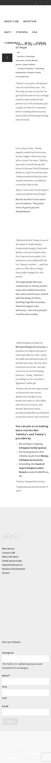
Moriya (35, 60)
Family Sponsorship (12, 560)
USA (34, 32)
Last (4, 698)
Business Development (13, 569)
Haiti (7, 32)
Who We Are (8, 548)
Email (5, 706)
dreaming (30, 56)
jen (18, 52)
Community (12, 43)
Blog (28, 43)
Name (6, 675)
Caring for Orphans (25, 68)
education (20, 60)
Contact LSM (8, 552)
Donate (41, 43)
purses (18, 64)
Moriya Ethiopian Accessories (31, 347)
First (4, 686)
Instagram (8, 652)
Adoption (29, 21)
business (21, 56)
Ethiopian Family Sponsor (33, 448)
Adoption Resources (12, 564)
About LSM (11, 21)
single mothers (28, 64)
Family (28, 60)
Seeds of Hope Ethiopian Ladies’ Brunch (31, 468)
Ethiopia (22, 32)
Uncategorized (22, 76)
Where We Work (10, 556)
